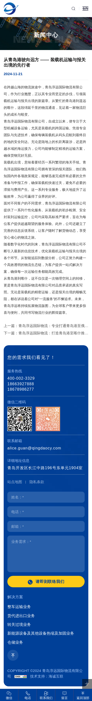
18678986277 (20, 389)
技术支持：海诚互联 (46, 676)
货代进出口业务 (21, 616)
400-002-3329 (21, 378)
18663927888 (20, 384)
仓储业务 (15, 642)
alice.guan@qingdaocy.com (34, 448)
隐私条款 (36, 482)
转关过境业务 (19, 624)
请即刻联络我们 (50, 581)
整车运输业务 (19, 607)
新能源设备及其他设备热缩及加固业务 (40, 633)
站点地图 (14, 482)
